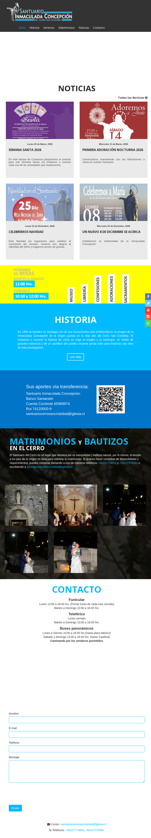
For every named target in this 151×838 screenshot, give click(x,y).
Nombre (14, 713)
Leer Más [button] (75, 357)
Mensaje (14, 757)
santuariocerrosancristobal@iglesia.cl (49, 466)
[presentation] (39, 794)
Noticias (84, 27)
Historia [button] (34, 27)
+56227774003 (107, 463)
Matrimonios (66, 27)
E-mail (13, 728)
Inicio (23, 27)
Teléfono (14, 742)
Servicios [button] (48, 27)
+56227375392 (128, 463)
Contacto (99, 27)
